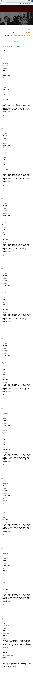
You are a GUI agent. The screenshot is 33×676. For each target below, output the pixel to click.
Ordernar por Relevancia (7, 46)
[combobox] (16, 30)
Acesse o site (5, 657)
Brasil (4, 1)
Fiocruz (4, 3)
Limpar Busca (6, 32)
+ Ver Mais (10, 111)
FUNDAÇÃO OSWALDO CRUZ (26, 3)
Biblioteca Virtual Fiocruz (14, 8)
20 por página (17, 46)
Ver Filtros (16, 41)
